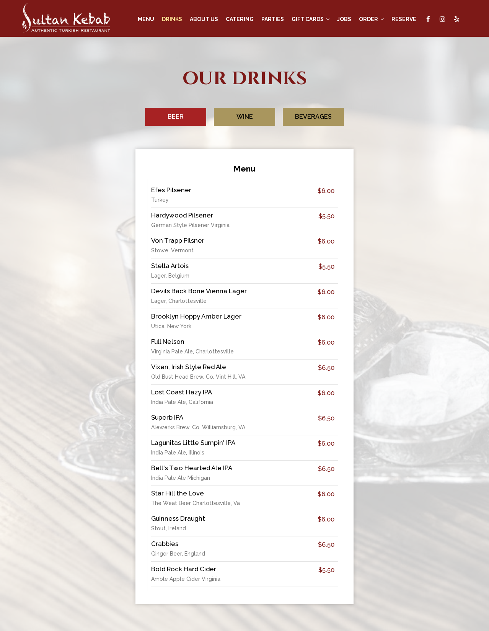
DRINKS (172, 19)
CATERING (240, 19)
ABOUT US (204, 19)
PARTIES (272, 19)
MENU (146, 19)
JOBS (344, 19)
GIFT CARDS (310, 19)
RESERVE (403, 19)
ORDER (371, 19)
